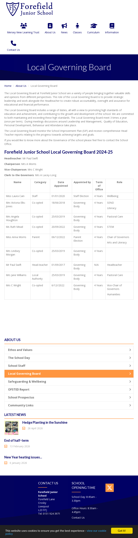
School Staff (69, 366)
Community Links (69, 405)
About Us (50, 28)
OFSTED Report (69, 389)
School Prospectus (69, 397)
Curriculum (93, 28)
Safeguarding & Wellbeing (69, 382)
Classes (77, 28)
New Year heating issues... (23, 457)
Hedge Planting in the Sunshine (44, 422)
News (64, 28)
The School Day (69, 358)
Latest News (15, 415)
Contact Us (13, 46)
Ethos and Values (69, 350)
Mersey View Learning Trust (23, 28)
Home (8, 86)
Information (112, 28)
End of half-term (16, 440)
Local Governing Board (69, 374)
